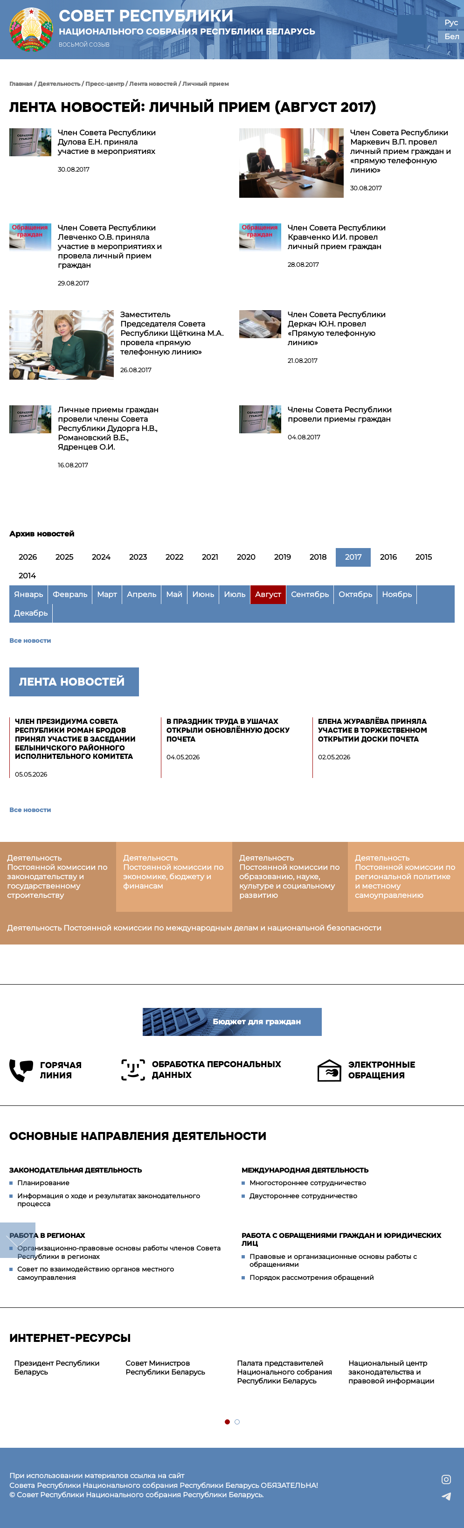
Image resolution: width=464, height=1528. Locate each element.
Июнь (203, 594)
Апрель (141, 594)
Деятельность (59, 83)
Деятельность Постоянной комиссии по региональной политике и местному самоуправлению (405, 877)
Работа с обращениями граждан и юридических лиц (341, 1239)
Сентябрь (310, 594)
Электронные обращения (366, 1070)
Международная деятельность (305, 1170)
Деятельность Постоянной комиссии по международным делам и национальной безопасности (194, 928)
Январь (28, 594)
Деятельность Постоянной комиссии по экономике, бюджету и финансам (173, 872)
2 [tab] (237, 1422)
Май (174, 594)
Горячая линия (45, 1070)
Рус (451, 22)
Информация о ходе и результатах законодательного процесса (108, 1200)
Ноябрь (397, 594)
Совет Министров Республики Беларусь (165, 1367)
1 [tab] (227, 1422)
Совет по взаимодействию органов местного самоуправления (95, 1273)
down (17, 1240)
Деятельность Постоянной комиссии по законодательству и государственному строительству (57, 877)
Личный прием (205, 83)
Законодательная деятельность (75, 1170)
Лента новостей (153, 83)
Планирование (43, 1183)
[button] (412, 29)
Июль (234, 594)
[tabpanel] (65, 1368)
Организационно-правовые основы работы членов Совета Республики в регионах (119, 1252)
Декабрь (31, 613)
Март (107, 594)
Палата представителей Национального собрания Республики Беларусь (284, 1372)
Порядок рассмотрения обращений (311, 1277)
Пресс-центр (104, 83)
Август (268, 594)
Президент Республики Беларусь (56, 1367)
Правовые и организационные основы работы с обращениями (333, 1260)
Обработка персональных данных (201, 1070)
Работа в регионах (47, 1235)
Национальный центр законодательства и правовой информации (391, 1372)
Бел (451, 36)
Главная (21, 83)
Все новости (30, 640)
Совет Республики (187, 22)
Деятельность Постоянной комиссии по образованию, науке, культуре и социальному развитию (289, 877)
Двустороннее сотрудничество (303, 1196)
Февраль (70, 594)
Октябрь (355, 594)
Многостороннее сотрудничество (307, 1183)
